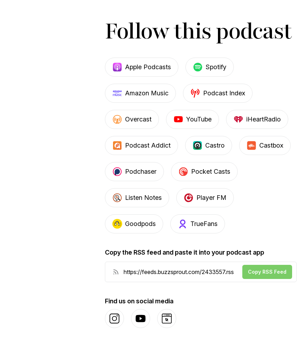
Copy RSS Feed (267, 272)
